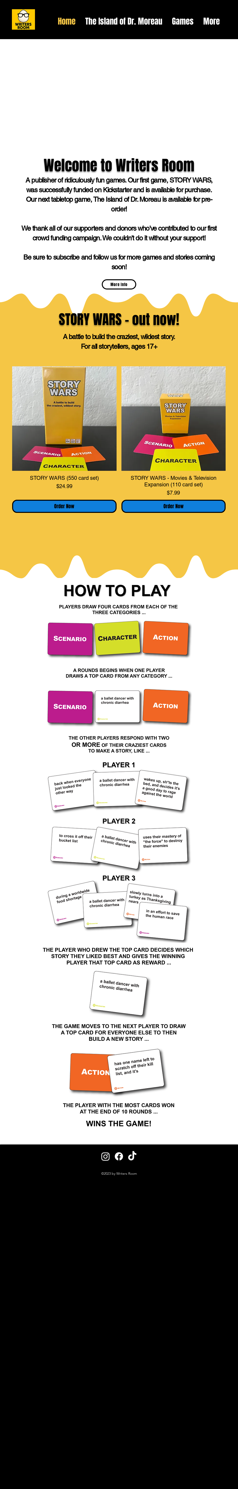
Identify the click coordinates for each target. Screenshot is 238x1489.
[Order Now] (64, 506)
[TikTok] (132, 1156)
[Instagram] (105, 1156)
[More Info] (119, 284)
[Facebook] (118, 1156)
